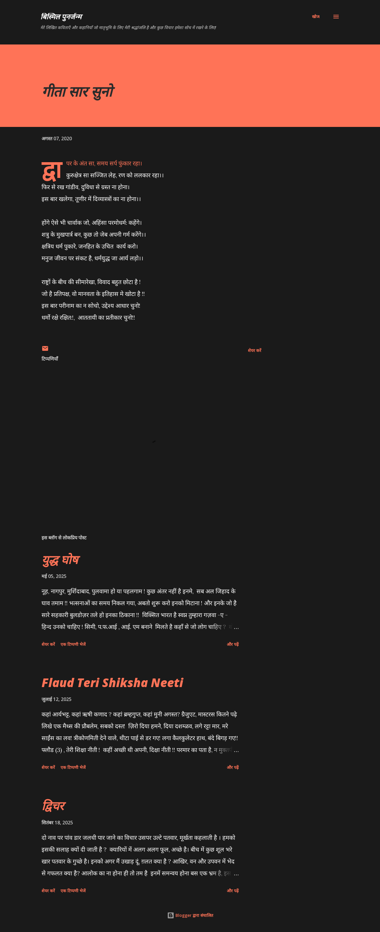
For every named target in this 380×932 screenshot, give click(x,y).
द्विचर (53, 805)
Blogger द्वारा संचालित (190, 915)
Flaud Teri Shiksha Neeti (112, 682)
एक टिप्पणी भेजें (73, 644)
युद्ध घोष (60, 559)
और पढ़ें (233, 644)
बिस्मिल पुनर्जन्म (60, 16)
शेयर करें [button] (254, 350)
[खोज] (315, 16)
